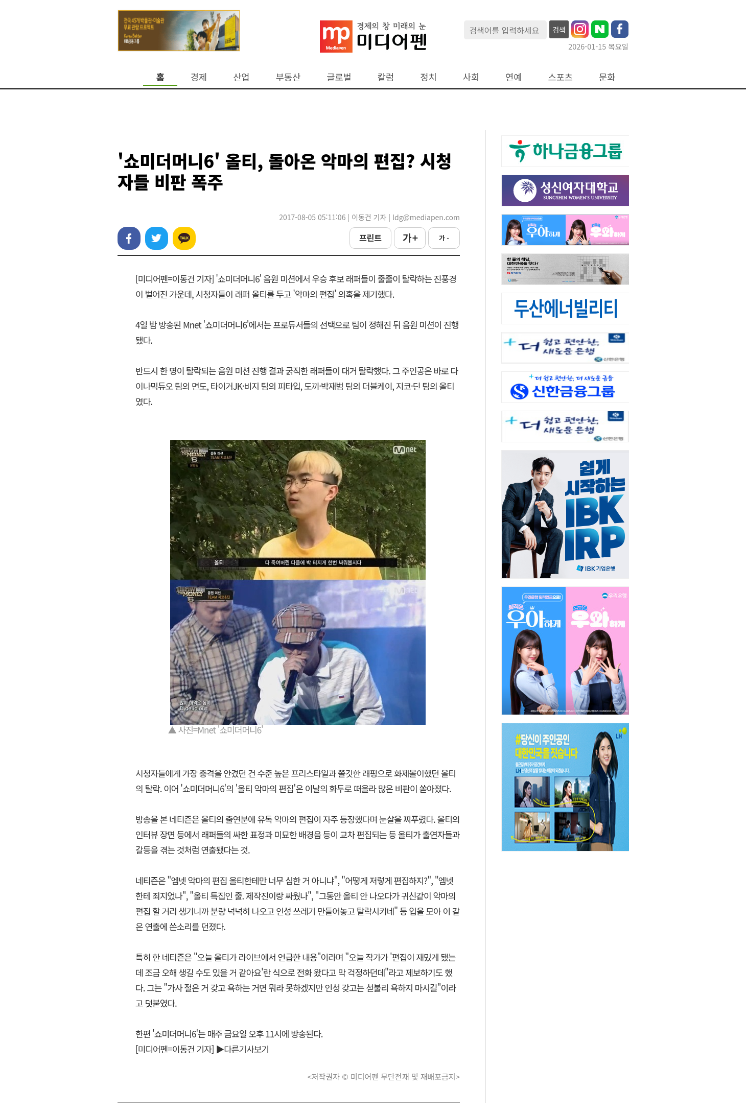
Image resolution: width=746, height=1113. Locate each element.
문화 (607, 76)
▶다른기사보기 (242, 1049)
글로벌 (339, 76)
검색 (559, 30)
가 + (410, 237)
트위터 (156, 238)
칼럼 (386, 76)
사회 (471, 76)
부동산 (288, 76)
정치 (428, 76)
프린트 (370, 237)
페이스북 (129, 238)
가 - (444, 238)
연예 (513, 76)
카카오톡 (184, 238)
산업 (241, 76)
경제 (199, 76)
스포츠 (560, 76)
